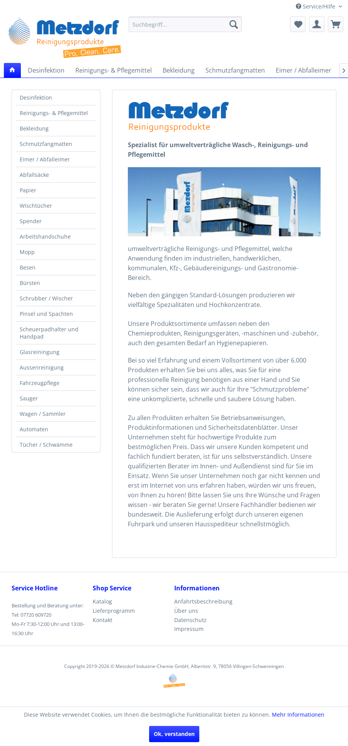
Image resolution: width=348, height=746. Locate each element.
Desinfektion (36, 97)
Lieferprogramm (114, 610)
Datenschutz (190, 620)
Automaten (34, 429)
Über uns (186, 610)
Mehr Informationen (298, 714)
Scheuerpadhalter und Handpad (49, 333)
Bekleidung (34, 128)
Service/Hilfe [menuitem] (316, 6)
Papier (28, 190)
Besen (28, 267)
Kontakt (102, 620)
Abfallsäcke (34, 174)
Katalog (102, 601)
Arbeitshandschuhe (45, 236)
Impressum (189, 628)
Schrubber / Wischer (46, 298)
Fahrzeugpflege (39, 383)
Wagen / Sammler (43, 413)
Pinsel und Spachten (46, 313)
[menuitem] (185, 24)
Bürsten (30, 283)
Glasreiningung (39, 352)
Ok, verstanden (174, 734)
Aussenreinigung (42, 367)
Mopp (27, 252)
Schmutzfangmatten (46, 144)
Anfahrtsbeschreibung (203, 601)
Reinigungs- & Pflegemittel (54, 113)
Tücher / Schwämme (46, 444)
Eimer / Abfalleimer (45, 159)
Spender (31, 221)
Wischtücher (36, 205)
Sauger (29, 398)
